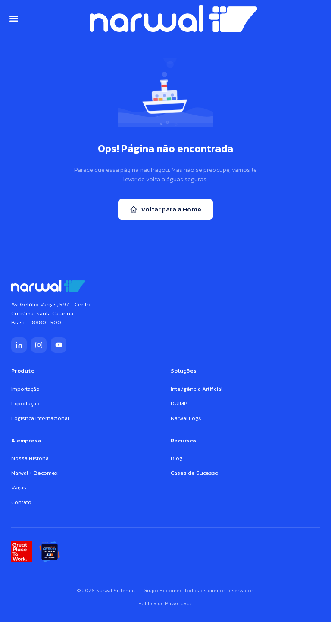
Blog (176, 458)
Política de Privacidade (165, 603)
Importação (25, 389)
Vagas (18, 487)
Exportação (25, 403)
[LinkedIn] (19, 345)
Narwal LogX (186, 418)
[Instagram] (39, 345)
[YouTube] (58, 345)
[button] (13, 18)
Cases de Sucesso (195, 473)
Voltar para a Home (165, 209)
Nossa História (30, 458)
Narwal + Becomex (34, 473)
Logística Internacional (40, 418)
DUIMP (179, 403)
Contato (21, 502)
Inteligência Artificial (196, 389)
